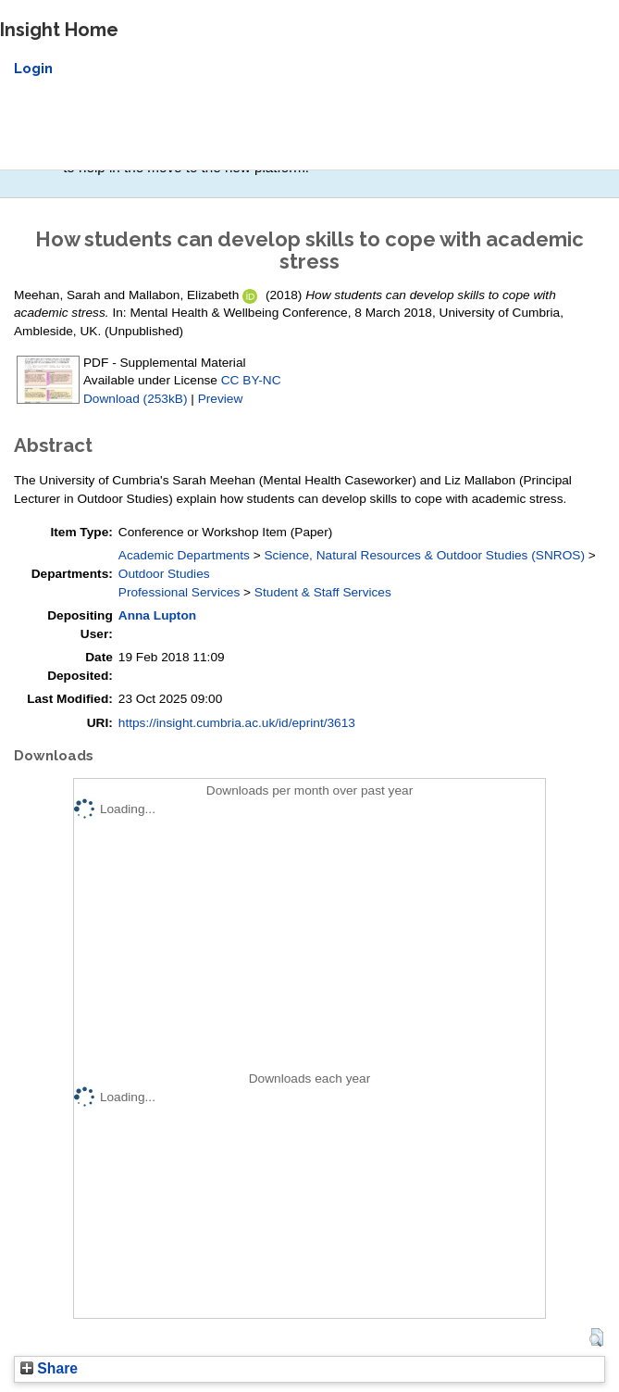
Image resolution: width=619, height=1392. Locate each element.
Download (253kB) (135, 399)
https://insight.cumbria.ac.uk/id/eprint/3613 (236, 723)
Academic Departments (184, 555)
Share (49, 1368)
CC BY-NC (251, 380)
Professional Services (179, 592)
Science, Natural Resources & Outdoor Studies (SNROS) (424, 555)
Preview (220, 399)
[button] (596, 1337)
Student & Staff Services (322, 592)
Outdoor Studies (164, 574)
